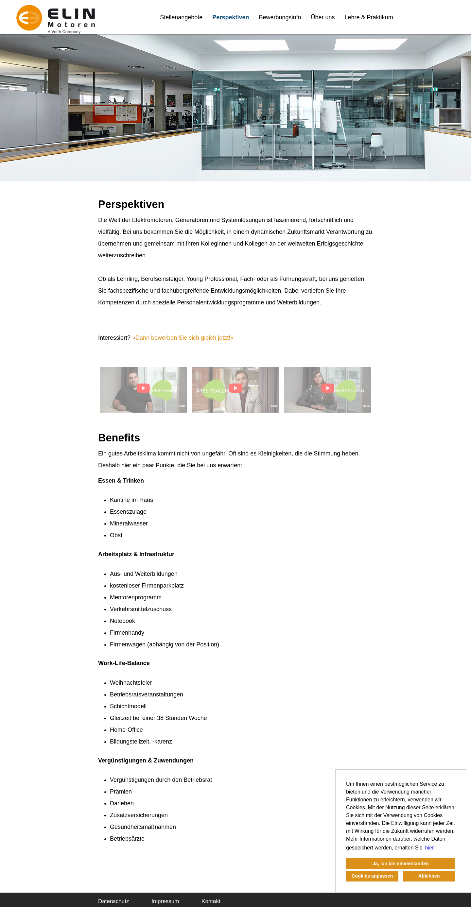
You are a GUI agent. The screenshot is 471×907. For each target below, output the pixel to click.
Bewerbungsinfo (280, 17)
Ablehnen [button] (429, 876)
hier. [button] (430, 847)
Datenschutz (113, 901)
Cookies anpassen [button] (372, 876)
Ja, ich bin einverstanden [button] (401, 863)
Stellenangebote (181, 17)
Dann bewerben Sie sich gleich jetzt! (182, 337)
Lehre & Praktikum (369, 17)
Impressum (165, 901)
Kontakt (210, 901)
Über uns (323, 17)
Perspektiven (230, 17)
